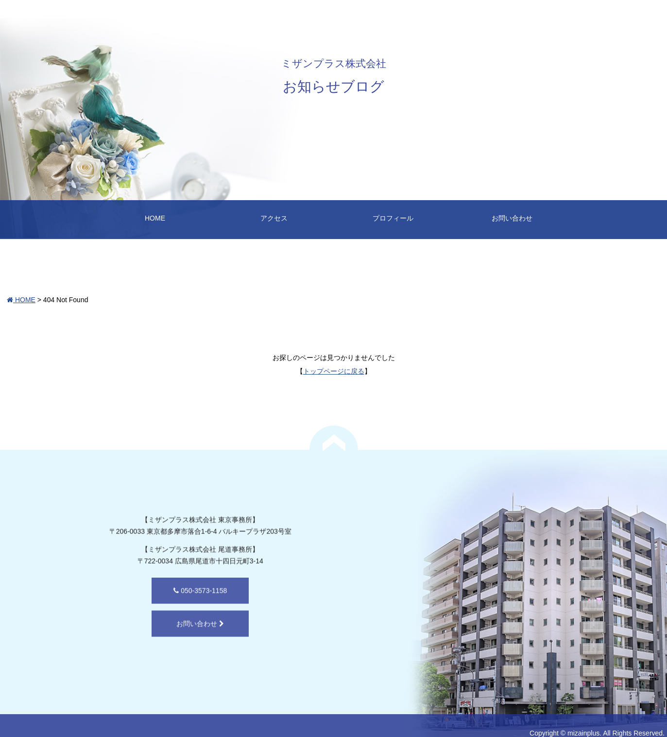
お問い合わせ (512, 218)
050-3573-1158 (173, 607)
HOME (155, 218)
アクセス (274, 218)
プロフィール (393, 218)
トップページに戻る (333, 371)
